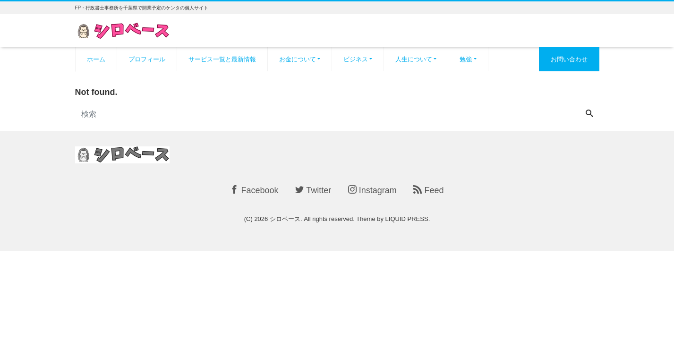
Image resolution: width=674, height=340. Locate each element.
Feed (428, 190)
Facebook (254, 190)
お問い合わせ (569, 59)
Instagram (372, 190)
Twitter (313, 190)
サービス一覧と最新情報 (222, 59)
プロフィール (146, 59)
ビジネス (355, 59)
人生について (413, 59)
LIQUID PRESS (406, 218)
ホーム (96, 59)
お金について (297, 59)
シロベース (285, 218)
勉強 (466, 59)
